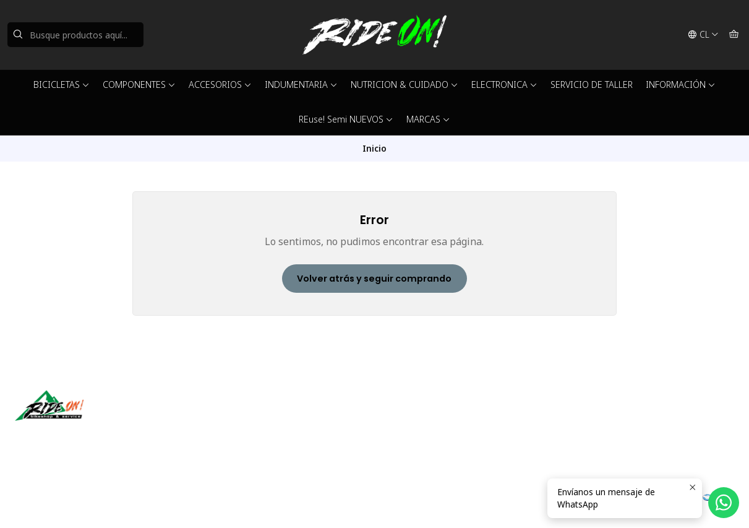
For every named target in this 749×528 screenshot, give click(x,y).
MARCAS (428, 119)
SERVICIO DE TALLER (591, 84)
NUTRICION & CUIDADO (404, 84)
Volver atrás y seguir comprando (374, 278)
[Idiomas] (703, 34)
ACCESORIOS (220, 84)
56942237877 (416, 435)
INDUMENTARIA (301, 84)
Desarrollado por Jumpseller (195, 503)
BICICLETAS (61, 84)
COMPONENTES (139, 84)
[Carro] (734, 34)
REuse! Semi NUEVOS (346, 119)
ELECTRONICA (504, 84)
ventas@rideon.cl (423, 418)
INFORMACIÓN (681, 84)
